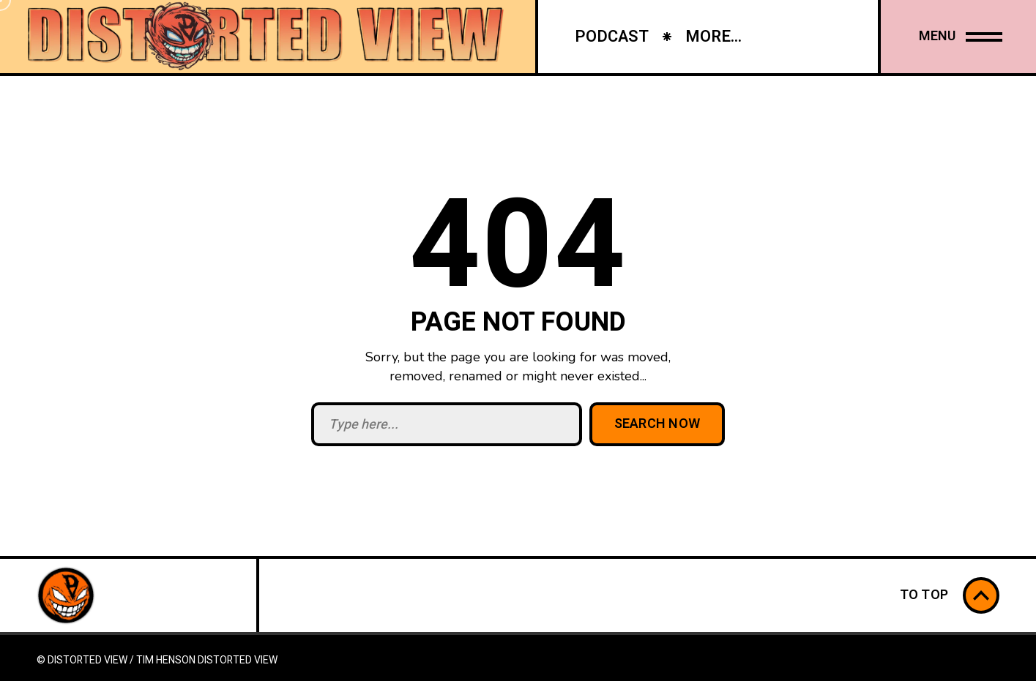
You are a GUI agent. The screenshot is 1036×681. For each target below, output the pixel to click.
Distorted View (237, 660)
